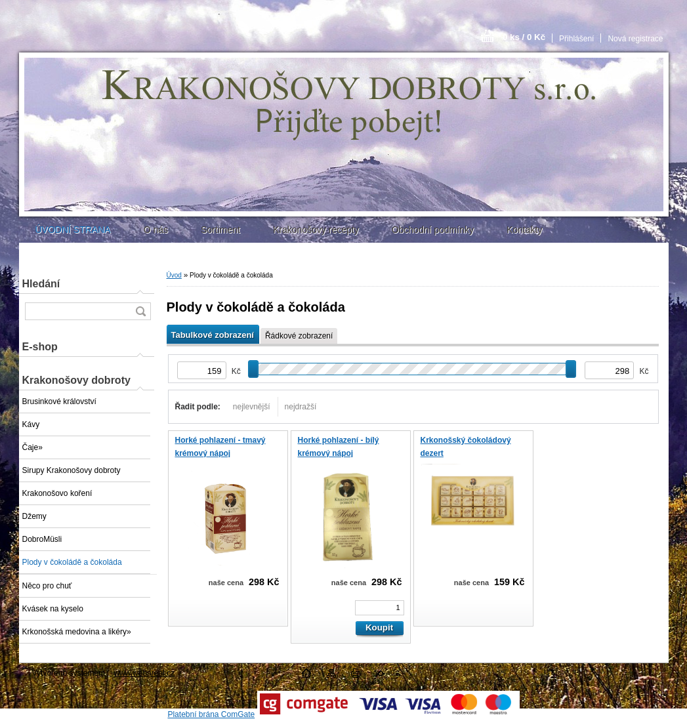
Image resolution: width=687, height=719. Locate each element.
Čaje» (32, 447)
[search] (140, 311)
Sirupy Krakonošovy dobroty (71, 470)
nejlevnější (251, 406)
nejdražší (301, 406)
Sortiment (220, 229)
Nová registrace (635, 38)
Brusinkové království (59, 401)
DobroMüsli (42, 539)
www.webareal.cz (144, 673)
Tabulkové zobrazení (212, 335)
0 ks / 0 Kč (524, 37)
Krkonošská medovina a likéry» (76, 631)
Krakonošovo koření (57, 493)
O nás (156, 229)
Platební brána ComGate (211, 714)
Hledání (41, 283)
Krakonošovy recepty (316, 229)
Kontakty (524, 229)
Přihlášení (576, 38)
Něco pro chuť (47, 585)
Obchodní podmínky (433, 229)
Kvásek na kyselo (52, 608)
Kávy (31, 424)
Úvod (174, 275)
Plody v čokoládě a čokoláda (72, 562)
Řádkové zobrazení (299, 335)
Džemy (34, 516)
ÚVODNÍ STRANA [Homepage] (73, 229)
